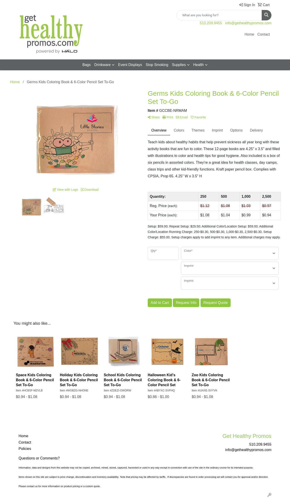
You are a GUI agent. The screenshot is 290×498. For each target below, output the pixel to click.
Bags (86, 65)
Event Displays (130, 65)
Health (198, 65)
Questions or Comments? (39, 458)
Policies (25, 449)
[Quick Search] (219, 15)
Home (249, 34)
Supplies (179, 65)
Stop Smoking (157, 65)
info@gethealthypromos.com (248, 23)
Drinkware (102, 65)
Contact (263, 34)
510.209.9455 (211, 23)
